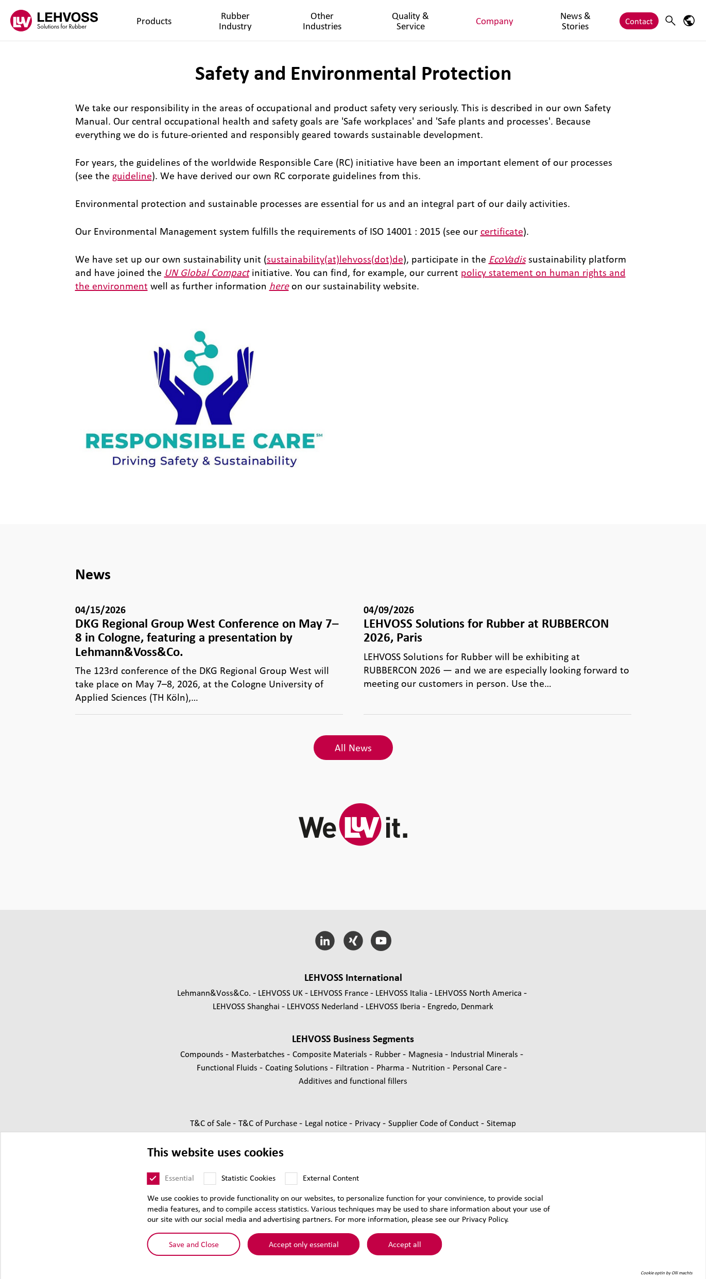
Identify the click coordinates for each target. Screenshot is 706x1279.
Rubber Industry (193, 20)
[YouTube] (381, 940)
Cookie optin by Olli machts (667, 1272)
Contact (639, 20)
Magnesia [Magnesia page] (426, 1054)
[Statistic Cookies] (210, 1178)
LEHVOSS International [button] (353, 977)
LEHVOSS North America (478, 992)
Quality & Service (334, 20)
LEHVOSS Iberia (393, 1006)
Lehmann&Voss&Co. (214, 992)
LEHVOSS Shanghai (246, 1006)
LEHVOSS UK (280, 992)
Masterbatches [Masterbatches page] (259, 1054)
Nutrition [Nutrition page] (429, 1067)
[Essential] (153, 1178)
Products (137, 20)
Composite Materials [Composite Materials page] (330, 1054)
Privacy (369, 1123)
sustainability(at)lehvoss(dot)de (335, 259)
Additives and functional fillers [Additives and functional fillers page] (353, 1080)
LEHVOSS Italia (401, 992)
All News (353, 747)
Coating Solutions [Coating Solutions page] (297, 1067)
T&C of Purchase (268, 1123)
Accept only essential (304, 1244)
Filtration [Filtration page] (353, 1067)
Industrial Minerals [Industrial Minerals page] (485, 1054)
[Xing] (353, 940)
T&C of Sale (211, 1123)
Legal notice (327, 1123)
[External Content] (291, 1178)
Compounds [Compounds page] (203, 1054)
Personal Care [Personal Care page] (478, 1067)
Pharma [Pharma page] (391, 1067)
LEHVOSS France (339, 992)
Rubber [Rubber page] (389, 1054)
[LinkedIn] (325, 940)
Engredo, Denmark (460, 1006)
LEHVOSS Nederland (322, 1006)
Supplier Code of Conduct (434, 1123)
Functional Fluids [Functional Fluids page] (228, 1067)
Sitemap (501, 1123)
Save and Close (194, 1244)
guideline (132, 175)
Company (393, 20)
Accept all (404, 1244)
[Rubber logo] (54, 20)
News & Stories (448, 20)
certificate (501, 231)
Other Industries (263, 20)
